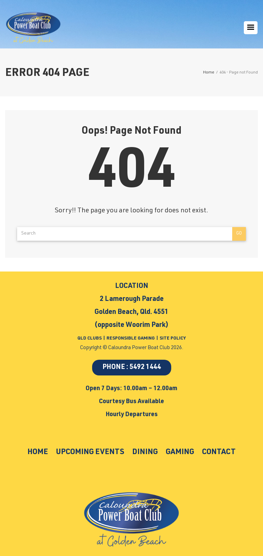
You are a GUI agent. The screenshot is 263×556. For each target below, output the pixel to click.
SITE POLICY (173, 338)
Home (37, 452)
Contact (219, 452)
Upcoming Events (90, 452)
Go (239, 233)
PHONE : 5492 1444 (131, 367)
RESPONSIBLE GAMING (131, 338)
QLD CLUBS (90, 338)
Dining (145, 452)
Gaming (180, 452)
